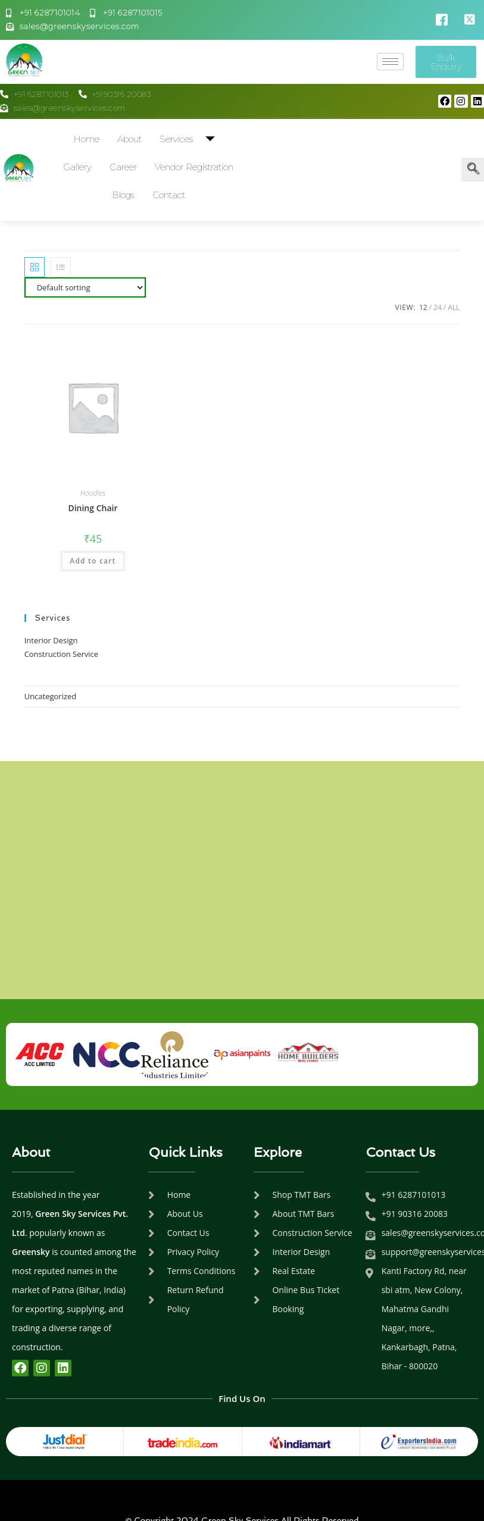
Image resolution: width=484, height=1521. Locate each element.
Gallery (77, 167)
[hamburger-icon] (390, 61)
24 (437, 307)
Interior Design (51, 640)
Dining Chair (92, 508)
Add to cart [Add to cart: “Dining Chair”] (92, 561)
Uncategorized (50, 696)
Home (86, 139)
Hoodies (92, 493)
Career (123, 167)
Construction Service (61, 654)
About (129, 139)
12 (423, 307)
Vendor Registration (194, 167)
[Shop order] (85, 287)
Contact (168, 195)
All (454, 307)
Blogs (123, 195)
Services (192, 139)
